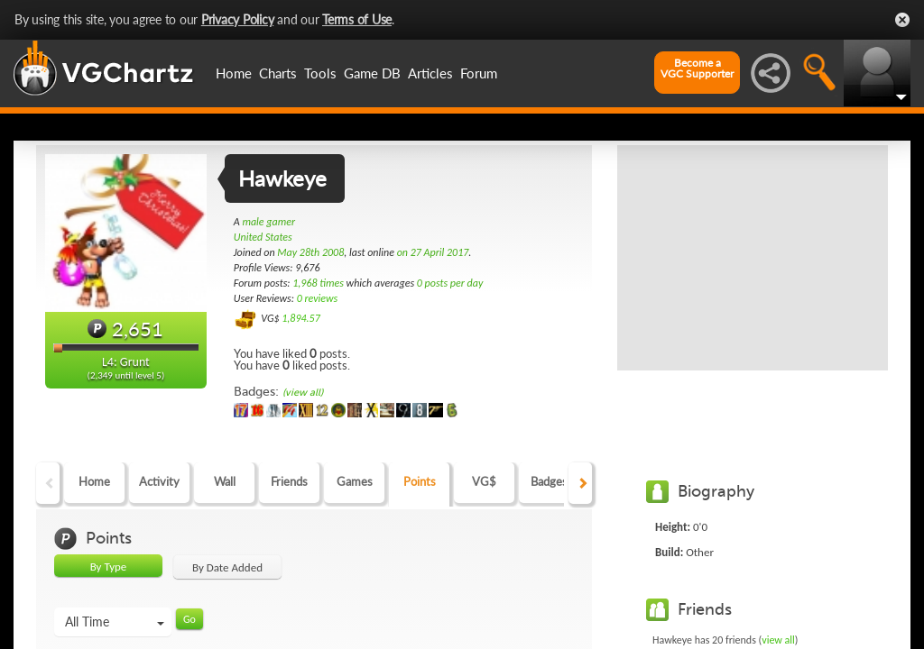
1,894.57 (301, 318)
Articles (430, 73)
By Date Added (227, 567)
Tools (320, 73)
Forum (478, 73)
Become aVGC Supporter (697, 68)
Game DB (372, 73)
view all (778, 640)
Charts (278, 73)
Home (234, 73)
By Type (108, 566)
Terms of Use (357, 19)
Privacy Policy (237, 19)
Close (902, 20)
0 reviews (317, 298)
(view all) (302, 392)
